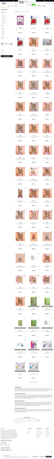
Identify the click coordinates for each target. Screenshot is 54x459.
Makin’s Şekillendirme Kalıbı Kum (33, 309)
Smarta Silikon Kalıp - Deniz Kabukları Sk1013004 (34, 137)
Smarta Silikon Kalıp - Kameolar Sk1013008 (33, 50)
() (52, 3)
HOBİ (4, 7)
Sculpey (3, 33)
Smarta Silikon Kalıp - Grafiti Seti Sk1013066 (47, 159)
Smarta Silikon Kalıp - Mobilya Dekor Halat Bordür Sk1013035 (34, 94)
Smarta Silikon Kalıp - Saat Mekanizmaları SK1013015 (33, 202)
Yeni (2, 53)
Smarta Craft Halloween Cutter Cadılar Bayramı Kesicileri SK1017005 (34, 245)
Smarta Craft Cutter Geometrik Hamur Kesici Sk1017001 (47, 288)
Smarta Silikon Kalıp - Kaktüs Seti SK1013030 (33, 223)
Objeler (3, 21)
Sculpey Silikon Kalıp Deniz (20, 28)
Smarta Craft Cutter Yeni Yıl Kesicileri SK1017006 (20, 202)
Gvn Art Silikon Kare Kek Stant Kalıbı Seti (20, 353)
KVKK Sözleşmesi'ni (17, 422)
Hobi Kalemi (3, 16)
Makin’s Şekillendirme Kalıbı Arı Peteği (20, 331)
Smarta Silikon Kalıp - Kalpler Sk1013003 (47, 94)
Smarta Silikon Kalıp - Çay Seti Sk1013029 (47, 115)
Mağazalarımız (47, 435)
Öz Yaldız (3, 31)
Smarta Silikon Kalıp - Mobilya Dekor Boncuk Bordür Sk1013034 (47, 72)
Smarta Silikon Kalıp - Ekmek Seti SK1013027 (47, 223)
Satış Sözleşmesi (39, 432)
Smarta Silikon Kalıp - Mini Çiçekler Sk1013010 (20, 180)
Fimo (2, 27)
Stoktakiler (3, 50)
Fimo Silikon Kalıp (20, 50)
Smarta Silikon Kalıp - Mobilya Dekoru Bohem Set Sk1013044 (33, 115)
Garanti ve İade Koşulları (40, 433)
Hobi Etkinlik (3, 20)
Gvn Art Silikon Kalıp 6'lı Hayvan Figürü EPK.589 (47, 50)
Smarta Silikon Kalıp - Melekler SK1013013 (20, 245)
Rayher (2, 32)
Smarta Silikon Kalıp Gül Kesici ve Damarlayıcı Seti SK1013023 (33, 180)
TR (49, 3)
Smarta (2, 34)
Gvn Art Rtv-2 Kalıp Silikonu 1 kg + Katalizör (34, 267)
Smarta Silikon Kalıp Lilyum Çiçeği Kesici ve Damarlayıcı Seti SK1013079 (20, 267)
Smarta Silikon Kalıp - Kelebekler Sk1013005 (20, 310)
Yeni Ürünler (47, 434)
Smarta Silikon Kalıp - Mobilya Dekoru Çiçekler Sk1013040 (20, 137)
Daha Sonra (28, 4)
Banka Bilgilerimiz (39, 435)
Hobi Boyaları (4, 15)
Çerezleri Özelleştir (35, 456)
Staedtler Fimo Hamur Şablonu (33, 374)
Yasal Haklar (38, 436)
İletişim (46, 436)
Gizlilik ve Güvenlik (39, 434)
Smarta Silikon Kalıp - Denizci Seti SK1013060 (47, 180)
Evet (33, 4)
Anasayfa (2, 7)
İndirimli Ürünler (47, 432)
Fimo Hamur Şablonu (20, 374)
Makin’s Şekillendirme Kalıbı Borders (34, 331)
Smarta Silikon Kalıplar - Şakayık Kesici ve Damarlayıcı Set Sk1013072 (20, 159)
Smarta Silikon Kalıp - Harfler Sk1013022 (20, 72)
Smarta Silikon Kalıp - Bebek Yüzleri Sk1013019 (20, 94)
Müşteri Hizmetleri (48, 433)
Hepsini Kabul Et (48, 456)
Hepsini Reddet (42, 456)
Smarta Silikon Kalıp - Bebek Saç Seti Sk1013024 (34, 72)
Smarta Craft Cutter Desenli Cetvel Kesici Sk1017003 (20, 288)
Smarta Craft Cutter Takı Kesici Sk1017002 (33, 288)
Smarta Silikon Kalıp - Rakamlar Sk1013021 (47, 267)
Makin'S (3, 29)
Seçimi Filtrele (6, 56)
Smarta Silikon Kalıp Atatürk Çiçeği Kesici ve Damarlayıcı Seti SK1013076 (47, 245)
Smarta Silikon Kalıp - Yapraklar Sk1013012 (20, 115)
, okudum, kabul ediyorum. (19, 422)
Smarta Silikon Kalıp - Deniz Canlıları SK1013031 (20, 223)
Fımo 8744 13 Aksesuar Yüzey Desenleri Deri (47, 353)
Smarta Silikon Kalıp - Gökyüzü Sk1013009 (33, 159)
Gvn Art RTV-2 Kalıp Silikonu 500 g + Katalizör (47, 332)
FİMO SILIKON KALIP (34, 28)
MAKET (28, 433)
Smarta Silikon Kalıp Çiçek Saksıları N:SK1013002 (47, 202)
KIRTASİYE (29, 432)
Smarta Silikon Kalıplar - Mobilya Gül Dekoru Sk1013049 (47, 137)
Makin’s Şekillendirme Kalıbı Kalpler (47, 309)
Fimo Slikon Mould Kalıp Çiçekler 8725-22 (47, 29)
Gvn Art (2, 28)
